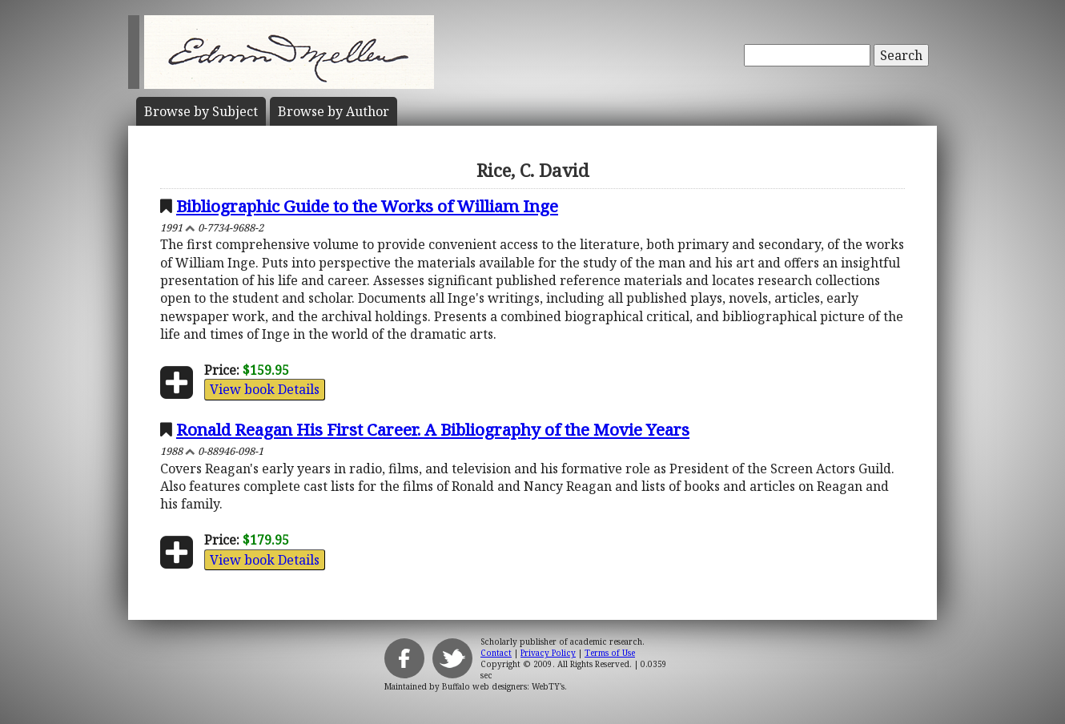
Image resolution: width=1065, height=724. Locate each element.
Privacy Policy (548, 652)
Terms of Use (610, 652)
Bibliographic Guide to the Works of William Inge (367, 206)
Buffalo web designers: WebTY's (503, 686)
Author (333, 111)
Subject (201, 111)
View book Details (265, 389)
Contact (496, 652)
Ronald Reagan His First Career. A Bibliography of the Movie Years (432, 429)
